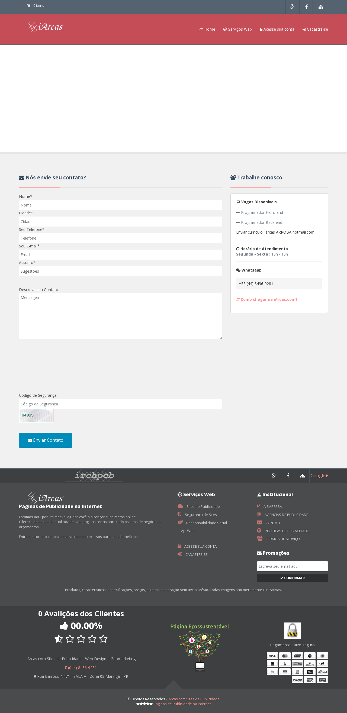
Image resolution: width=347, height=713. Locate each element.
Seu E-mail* (29, 246)
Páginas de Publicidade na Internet (182, 703)
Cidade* (26, 212)
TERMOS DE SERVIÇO (278, 538)
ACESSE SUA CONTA (197, 546)
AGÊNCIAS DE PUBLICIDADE (282, 514)
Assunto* (27, 262)
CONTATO (269, 522)
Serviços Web (237, 29)
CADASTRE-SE (193, 554)
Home (207, 29)
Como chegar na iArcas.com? (266, 299)
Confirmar (292, 578)
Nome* (25, 196)
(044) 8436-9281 (81, 667)
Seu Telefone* (31, 229)
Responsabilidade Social (202, 522)
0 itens (35, 5)
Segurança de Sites (197, 514)
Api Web (187, 530)
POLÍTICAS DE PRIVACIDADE (283, 530)
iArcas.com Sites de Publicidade (194, 698)
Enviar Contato (45, 440)
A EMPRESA (269, 506)
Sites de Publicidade (199, 506)
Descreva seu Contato (38, 289)
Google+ (319, 476)
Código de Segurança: (38, 395)
